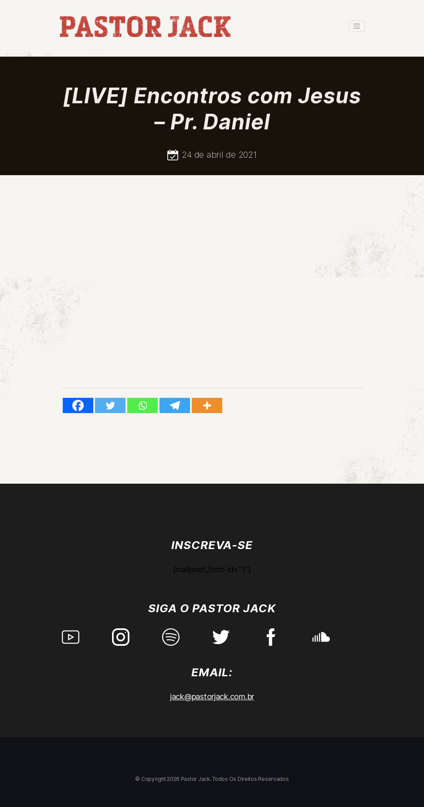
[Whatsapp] (142, 405)
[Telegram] (174, 405)
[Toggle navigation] (357, 26)
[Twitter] (110, 405)
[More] (207, 405)
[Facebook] (78, 405)
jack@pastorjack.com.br (212, 696)
